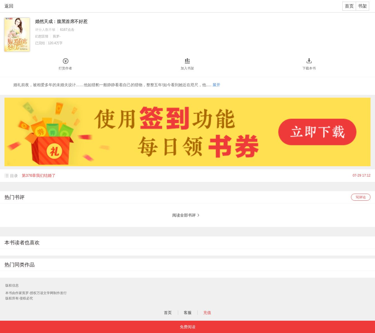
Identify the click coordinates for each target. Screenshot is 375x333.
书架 (362, 6)
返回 (8, 6)
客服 (188, 312)
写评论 (361, 197)
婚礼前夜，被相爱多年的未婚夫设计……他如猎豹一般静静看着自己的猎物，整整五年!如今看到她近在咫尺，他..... (116, 85)
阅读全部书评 (184, 215)
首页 (349, 6)
